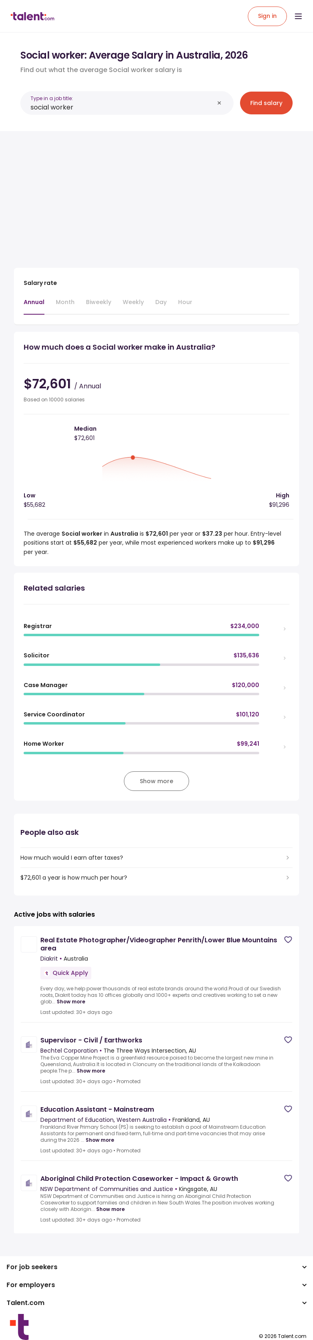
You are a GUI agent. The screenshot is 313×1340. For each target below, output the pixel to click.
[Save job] (288, 939)
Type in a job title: (52, 98)
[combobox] (122, 107)
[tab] (34, 306)
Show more (71, 1001)
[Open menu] (298, 16)
